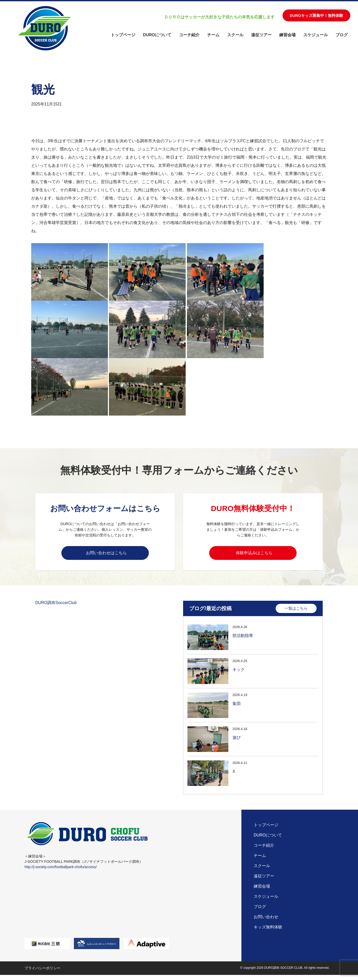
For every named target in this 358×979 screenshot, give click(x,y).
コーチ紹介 (189, 35)
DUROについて (157, 35)
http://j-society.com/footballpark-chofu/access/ (61, 871)
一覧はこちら (296, 611)
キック (238, 672)
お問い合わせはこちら (106, 554)
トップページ (123, 35)
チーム (213, 35)
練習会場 (287, 35)
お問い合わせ (266, 921)
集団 (236, 706)
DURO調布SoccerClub (56, 606)
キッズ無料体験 (268, 931)
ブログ (341, 35)
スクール (235, 35)
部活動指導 (242, 638)
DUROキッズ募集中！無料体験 (316, 15)
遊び (236, 740)
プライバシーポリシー (42, 972)
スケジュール (315, 35)
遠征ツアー (261, 35)
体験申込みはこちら (254, 554)
